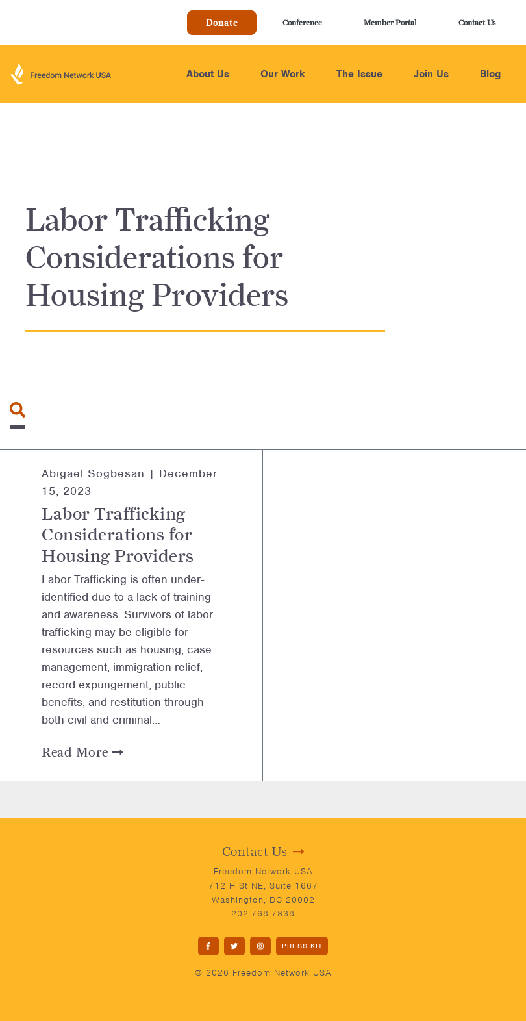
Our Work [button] (282, 74)
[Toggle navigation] (17, 409)
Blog (490, 74)
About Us (207, 74)
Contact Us (476, 22)
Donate (222, 23)
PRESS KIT (302, 945)
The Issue (359, 74)
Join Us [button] (431, 74)
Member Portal (390, 22)
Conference (302, 22)
